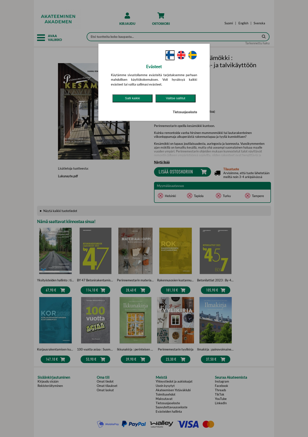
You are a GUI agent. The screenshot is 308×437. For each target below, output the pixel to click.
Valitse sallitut (175, 98)
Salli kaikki (132, 98)
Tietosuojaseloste (185, 112)
